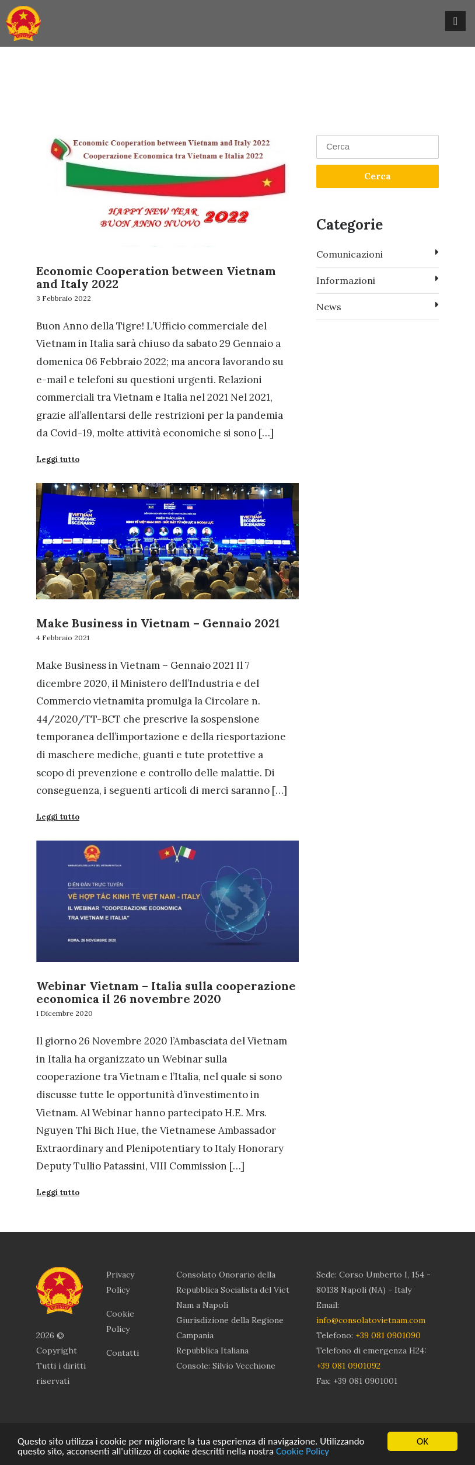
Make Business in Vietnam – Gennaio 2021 (158, 623)
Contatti (122, 1353)
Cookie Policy (302, 1452)
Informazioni (377, 279)
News (377, 306)
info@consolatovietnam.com (370, 1320)
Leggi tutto (57, 459)
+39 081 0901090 (388, 1335)
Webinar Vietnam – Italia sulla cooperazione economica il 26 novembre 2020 (166, 992)
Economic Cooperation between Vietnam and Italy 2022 (156, 277)
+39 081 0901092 (348, 1365)
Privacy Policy (120, 1282)
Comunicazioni (377, 253)
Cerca (377, 176)
